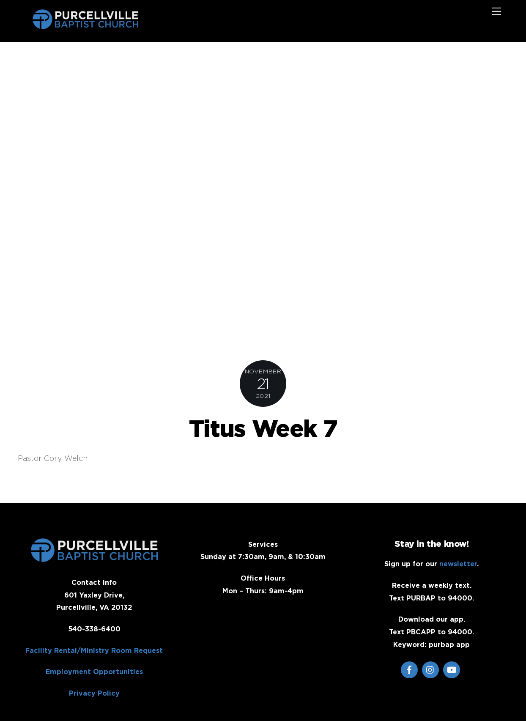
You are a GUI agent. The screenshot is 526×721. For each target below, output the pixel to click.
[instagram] (430, 669)
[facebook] (409, 669)
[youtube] (451, 669)
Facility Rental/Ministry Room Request (94, 650)
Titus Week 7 (263, 428)
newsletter (458, 563)
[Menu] (496, 11)
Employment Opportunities (94, 671)
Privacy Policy (94, 693)
